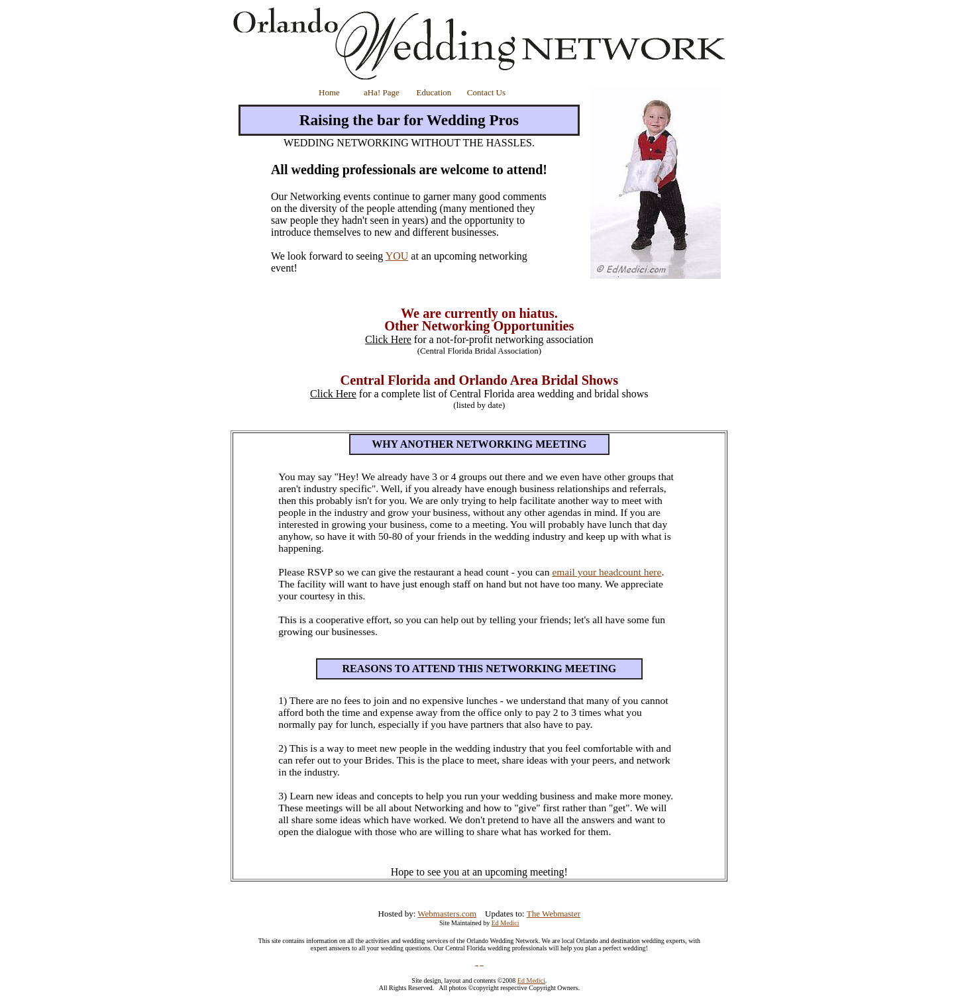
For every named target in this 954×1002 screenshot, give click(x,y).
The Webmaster (553, 914)
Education (434, 92)
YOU (397, 256)
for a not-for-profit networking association (479, 345)
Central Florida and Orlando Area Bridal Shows (479, 380)
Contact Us (486, 92)
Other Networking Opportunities (479, 326)
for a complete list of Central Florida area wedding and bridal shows (479, 393)
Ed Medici (505, 923)
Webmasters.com (446, 914)
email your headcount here (606, 571)
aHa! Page (381, 92)
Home (329, 92)
